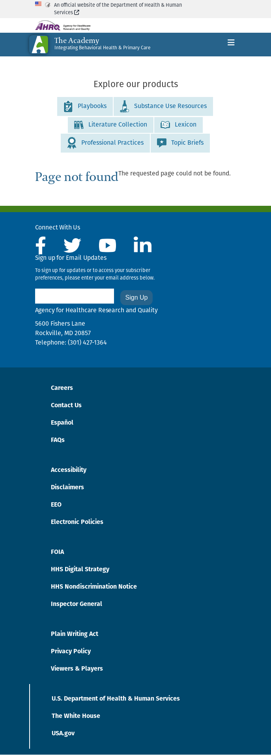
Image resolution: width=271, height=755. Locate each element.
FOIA (57, 552)
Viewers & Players (77, 669)
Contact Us (66, 406)
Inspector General (76, 604)
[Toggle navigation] (231, 44)
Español (62, 423)
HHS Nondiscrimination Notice (94, 587)
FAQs (58, 440)
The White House (76, 716)
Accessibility (68, 470)
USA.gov (63, 734)
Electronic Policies (77, 522)
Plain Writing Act (74, 634)
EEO (56, 505)
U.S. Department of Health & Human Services (116, 699)
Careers (62, 388)
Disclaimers (67, 488)
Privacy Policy (71, 652)
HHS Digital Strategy (80, 570)
